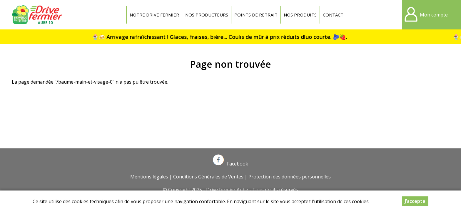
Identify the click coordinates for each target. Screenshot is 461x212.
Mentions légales (149, 176)
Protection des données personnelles (289, 176)
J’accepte (415, 201)
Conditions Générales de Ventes (208, 176)
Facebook (230, 163)
